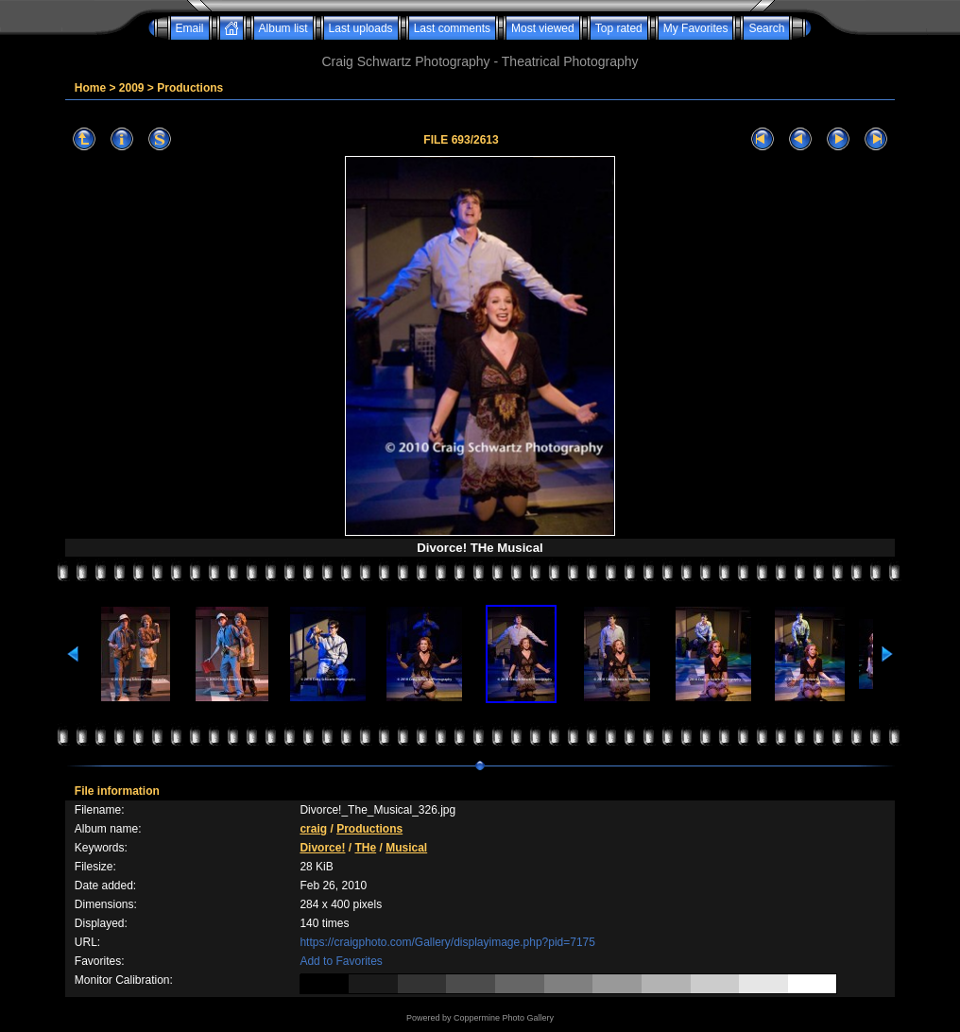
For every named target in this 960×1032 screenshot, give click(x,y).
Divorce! (322, 847)
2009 (132, 88)
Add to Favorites (341, 961)
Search (766, 28)
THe (365, 847)
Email (190, 28)
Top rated (619, 28)
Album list (283, 28)
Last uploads (361, 28)
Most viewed (542, 28)
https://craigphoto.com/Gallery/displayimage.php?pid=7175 (447, 942)
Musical (406, 847)
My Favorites (696, 28)
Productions (190, 88)
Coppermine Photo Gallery (504, 1018)
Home (90, 88)
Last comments (452, 28)
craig (313, 828)
